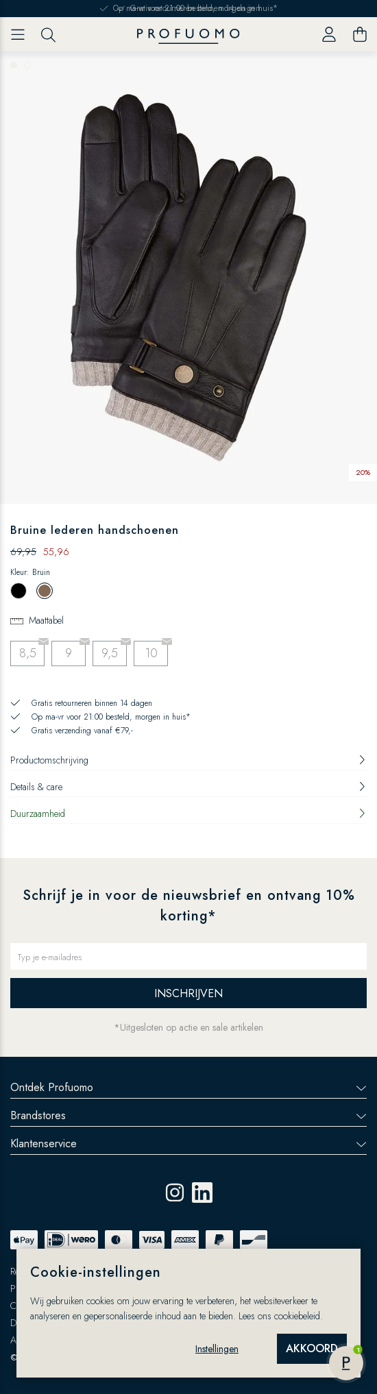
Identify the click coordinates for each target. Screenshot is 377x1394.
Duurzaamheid (188, 813)
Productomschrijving (188, 760)
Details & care (188, 787)
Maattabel (46, 620)
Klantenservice (188, 1143)
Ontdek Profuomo (188, 1087)
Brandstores (188, 1115)
